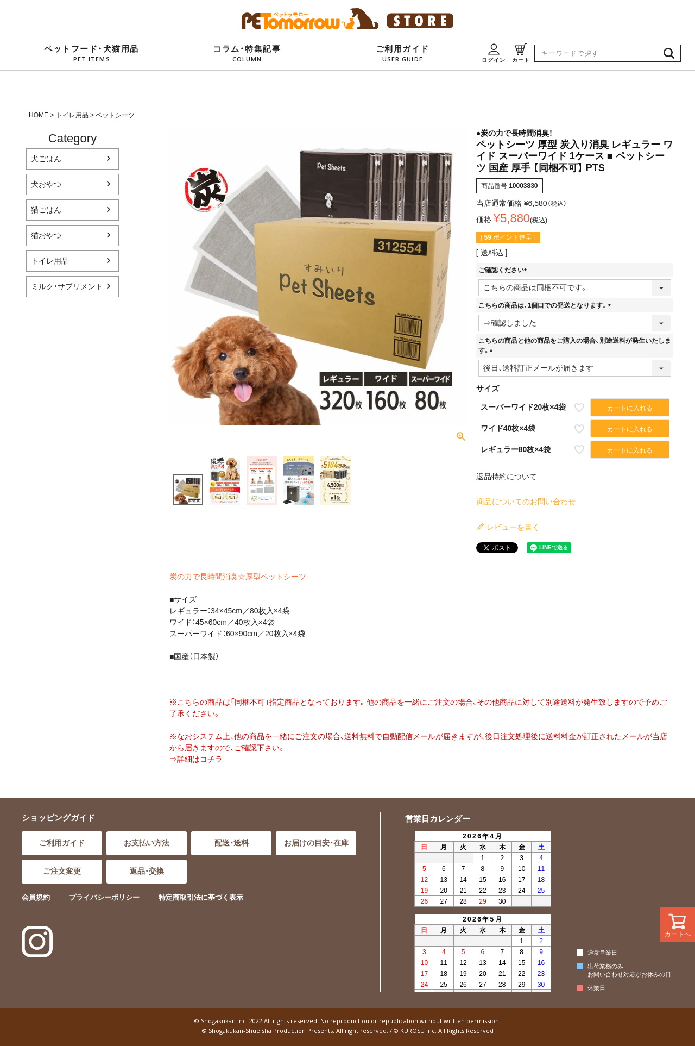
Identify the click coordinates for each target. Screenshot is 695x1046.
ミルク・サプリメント (67, 286)
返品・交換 (147, 871)
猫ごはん (46, 209)
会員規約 (36, 897)
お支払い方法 (146, 842)
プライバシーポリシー (104, 897)
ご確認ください (504, 270)
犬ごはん (46, 158)
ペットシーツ (115, 115)
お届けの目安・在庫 (316, 842)
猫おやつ (46, 235)
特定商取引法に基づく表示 (201, 897)
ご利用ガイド (62, 842)
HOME (38, 115)
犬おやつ (46, 184)
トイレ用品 (72, 115)
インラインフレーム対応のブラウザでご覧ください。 (481, 910)
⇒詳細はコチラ (196, 759)
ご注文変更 (62, 871)
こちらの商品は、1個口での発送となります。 (546, 305)
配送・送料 (231, 842)
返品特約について (506, 476)
